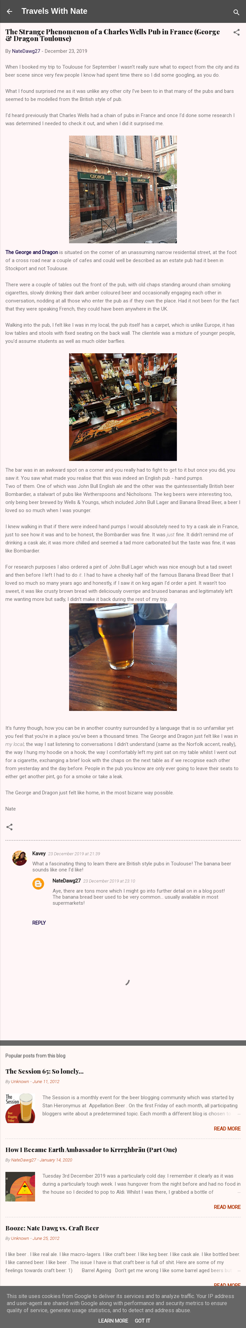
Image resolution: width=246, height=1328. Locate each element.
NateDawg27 (67, 881)
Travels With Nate (54, 11)
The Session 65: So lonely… (44, 1071)
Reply (39, 923)
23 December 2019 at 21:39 (74, 853)
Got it (142, 1321)
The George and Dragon (31, 252)
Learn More (113, 1321)
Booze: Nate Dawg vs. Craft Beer (52, 1228)
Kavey (38, 854)
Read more (227, 1129)
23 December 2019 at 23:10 (109, 881)
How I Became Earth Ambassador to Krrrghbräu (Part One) (91, 1150)
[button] (237, 33)
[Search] (237, 13)
